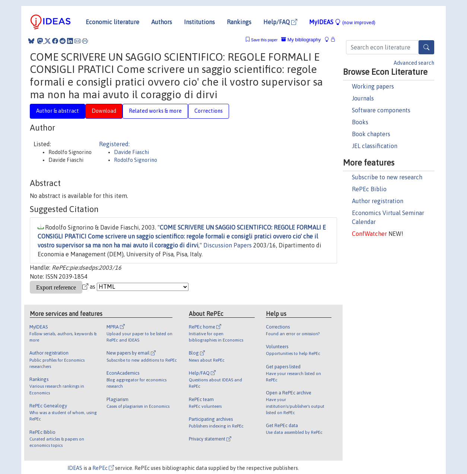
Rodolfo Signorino (135, 160)
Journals (363, 98)
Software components (381, 110)
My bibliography (301, 39)
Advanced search (414, 63)
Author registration (377, 201)
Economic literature (112, 22)
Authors (161, 22)
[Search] (426, 47)
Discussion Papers (227, 245)
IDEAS (74, 468)
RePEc (103, 468)
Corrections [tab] (208, 111)
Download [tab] (104, 111)
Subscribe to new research (387, 177)
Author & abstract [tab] (57, 111)
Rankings (239, 22)
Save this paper (264, 40)
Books (360, 122)
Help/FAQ (280, 22)
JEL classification (374, 145)
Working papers (373, 86)
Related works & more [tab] (155, 111)
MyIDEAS (342, 22)
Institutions (199, 22)
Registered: (114, 144)
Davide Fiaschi (131, 152)
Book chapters (371, 134)
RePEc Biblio (369, 189)
